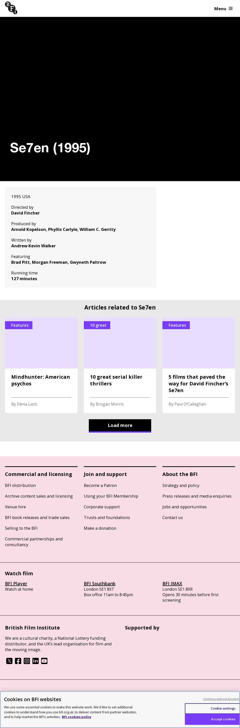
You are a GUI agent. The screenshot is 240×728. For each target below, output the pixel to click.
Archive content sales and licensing (39, 496)
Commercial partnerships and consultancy (34, 541)
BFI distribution (20, 485)
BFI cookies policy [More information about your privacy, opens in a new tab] (76, 717)
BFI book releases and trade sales (37, 517)
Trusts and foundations (107, 517)
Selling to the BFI (21, 528)
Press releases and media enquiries (197, 496)
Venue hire (15, 507)
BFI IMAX (172, 583)
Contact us (172, 517)
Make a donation (100, 528)
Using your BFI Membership (111, 496)
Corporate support (102, 507)
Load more (120, 425)
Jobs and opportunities (184, 507)
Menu (223, 8)
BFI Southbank (100, 583)
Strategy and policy (180, 485)
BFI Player (16, 583)
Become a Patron (100, 485)
